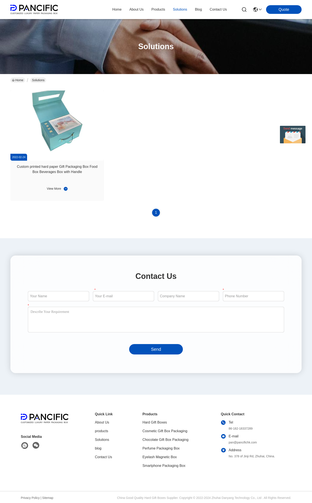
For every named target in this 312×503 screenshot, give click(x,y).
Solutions (102, 440)
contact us (218, 9)
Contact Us (103, 457)
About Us (102, 422)
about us (136, 9)
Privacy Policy (30, 498)
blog (198, 9)
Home (117, 9)
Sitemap (47, 498)
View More (54, 188)
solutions (180, 9)
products (158, 9)
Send (156, 349)
